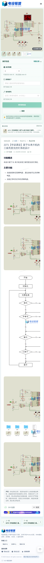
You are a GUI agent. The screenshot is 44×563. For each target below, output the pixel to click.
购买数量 (7, 67)
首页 (15, 141)
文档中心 (13, 544)
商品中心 (5, 544)
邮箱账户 (7, 79)
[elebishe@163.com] (40, 549)
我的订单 (22, 544)
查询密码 (7, 92)
